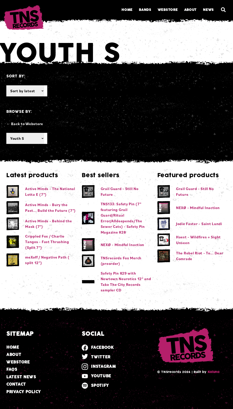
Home (127, 10)
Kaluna (214, 372)
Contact (16, 384)
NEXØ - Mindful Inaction (122, 244)
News (208, 10)
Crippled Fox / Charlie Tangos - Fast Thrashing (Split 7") (47, 242)
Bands (145, 10)
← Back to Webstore (24, 123)
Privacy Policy (23, 392)
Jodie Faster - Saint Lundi (199, 223)
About (190, 10)
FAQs (11, 369)
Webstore (168, 10)
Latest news (21, 377)
